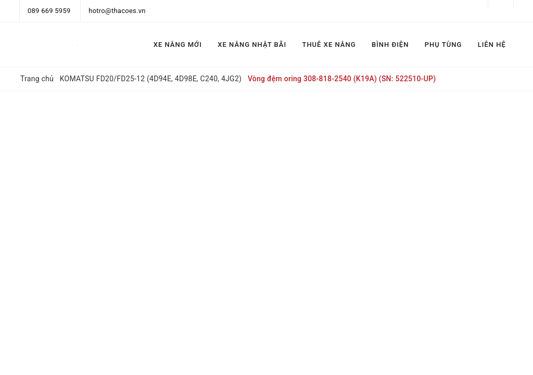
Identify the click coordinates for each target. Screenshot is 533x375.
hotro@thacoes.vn (116, 11)
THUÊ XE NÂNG (329, 44)
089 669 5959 (49, 11)
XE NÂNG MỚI (178, 44)
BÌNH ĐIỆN (390, 44)
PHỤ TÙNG (443, 44)
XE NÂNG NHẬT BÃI (252, 44)
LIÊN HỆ (492, 44)
